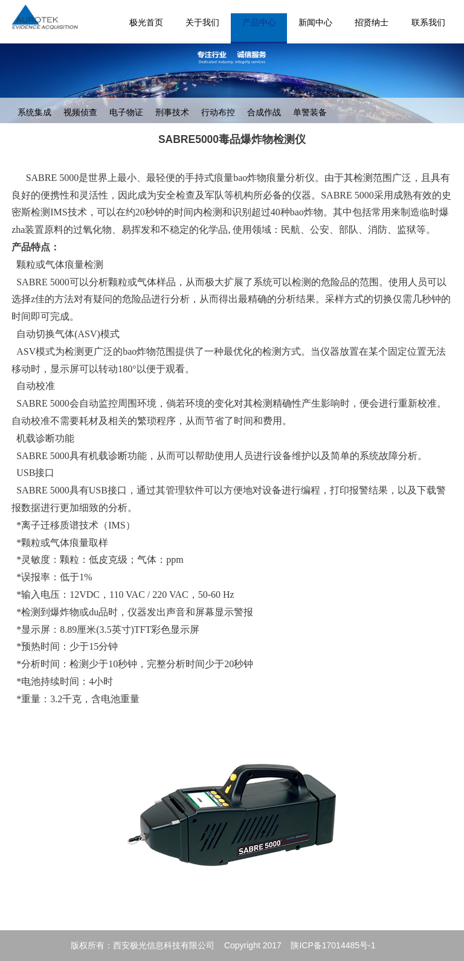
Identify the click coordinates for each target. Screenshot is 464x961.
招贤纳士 (371, 22)
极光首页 (146, 22)
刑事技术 (172, 112)
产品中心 (259, 22)
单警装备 (310, 112)
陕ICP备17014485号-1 (333, 945)
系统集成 (34, 112)
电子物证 (126, 112)
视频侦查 (80, 112)
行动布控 (218, 112)
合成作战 (264, 112)
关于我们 (202, 22)
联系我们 (428, 22)
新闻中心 (315, 22)
